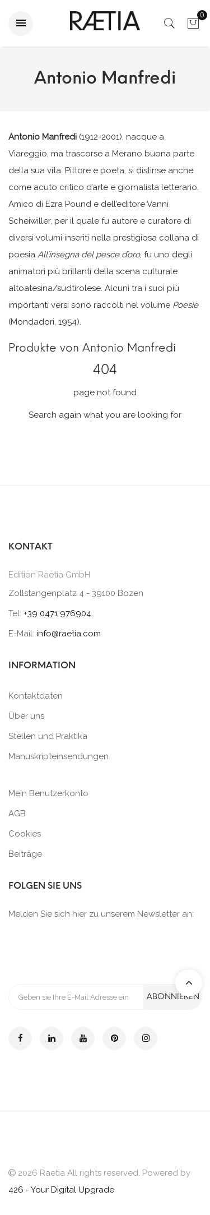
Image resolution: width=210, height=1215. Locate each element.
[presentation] (93, 951)
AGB (17, 814)
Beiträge (25, 854)
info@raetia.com (68, 634)
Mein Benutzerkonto (48, 793)
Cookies (24, 834)
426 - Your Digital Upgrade (61, 1190)
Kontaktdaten (35, 696)
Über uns (26, 716)
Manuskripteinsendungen (58, 756)
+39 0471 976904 (57, 613)
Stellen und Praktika (47, 736)
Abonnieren (172, 996)
